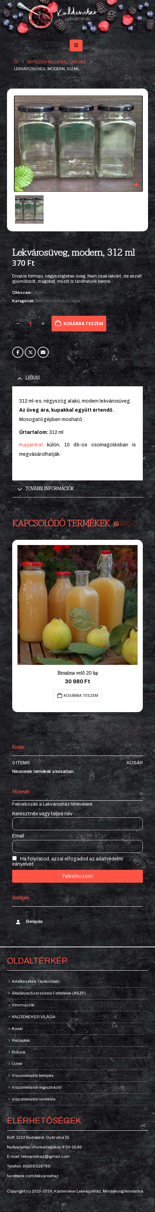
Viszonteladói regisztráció (36, 1087)
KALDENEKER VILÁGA (33, 1017)
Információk (23, 1005)
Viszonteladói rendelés (33, 1099)
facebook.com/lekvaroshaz (33, 1176)
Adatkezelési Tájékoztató (35, 981)
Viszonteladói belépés (32, 1075)
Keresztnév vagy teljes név (42, 813)
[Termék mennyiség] (30, 323)
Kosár (135, 762)
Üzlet (17, 1064)
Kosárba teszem (83, 323)
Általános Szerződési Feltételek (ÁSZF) (49, 993)
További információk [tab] (49, 489)
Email (43, 352)
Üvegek (73, 301)
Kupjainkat (31, 444)
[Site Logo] (77, 18)
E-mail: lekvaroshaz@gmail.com (38, 1156)
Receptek (21, 1040)
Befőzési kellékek (50, 301)
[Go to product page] (77, 605)
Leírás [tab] (32, 378)
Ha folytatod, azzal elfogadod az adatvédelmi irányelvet (67, 861)
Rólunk (18, 1052)
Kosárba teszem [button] (81, 695)
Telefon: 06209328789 (29, 1166)
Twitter (30, 352)
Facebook (17, 352)
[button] (76, 45)
